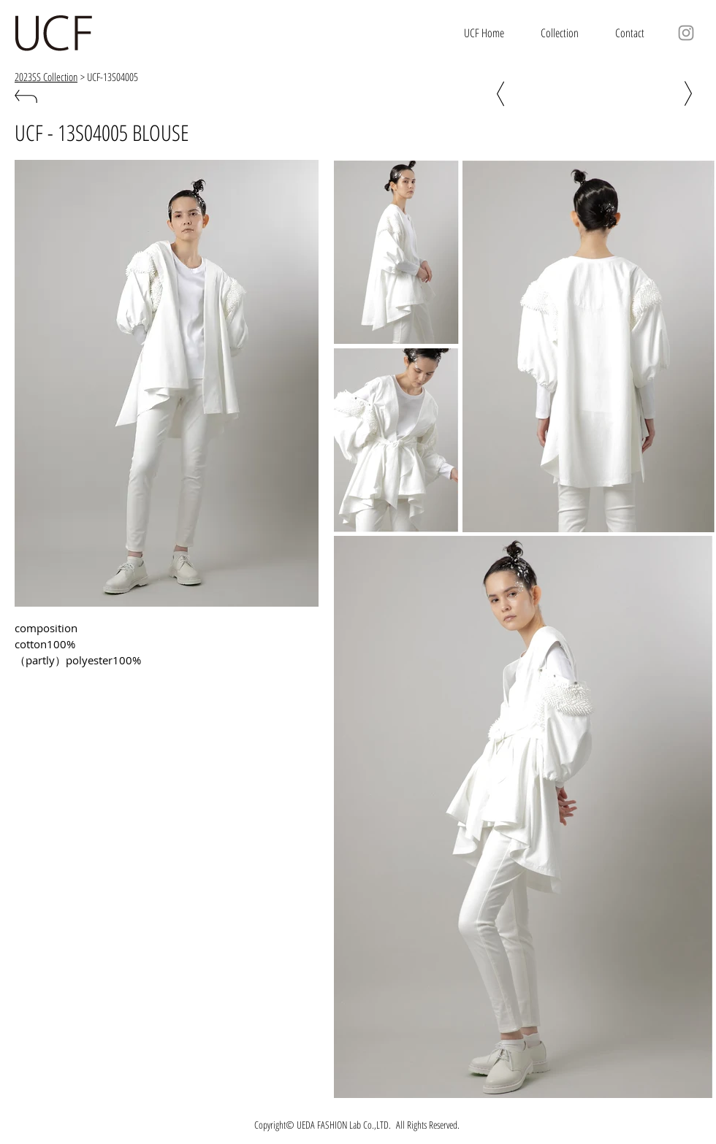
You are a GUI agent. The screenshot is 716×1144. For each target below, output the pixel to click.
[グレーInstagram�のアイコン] (686, 33)
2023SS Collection (46, 76)
